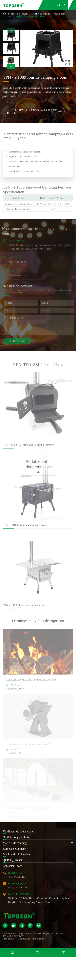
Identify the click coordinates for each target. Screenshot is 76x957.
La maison (13, 13)
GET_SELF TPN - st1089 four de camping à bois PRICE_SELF (34, 111)
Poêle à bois (59, 13)
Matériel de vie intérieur (17, 854)
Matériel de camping (41, 13)
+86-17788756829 (15, 262)
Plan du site (8, 938)
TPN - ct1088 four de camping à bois (24, 526)
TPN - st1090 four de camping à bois (24, 606)
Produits (24, 13)
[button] (10, 66)
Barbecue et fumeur (14, 848)
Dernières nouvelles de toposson (38, 621)
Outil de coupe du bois (16, 837)
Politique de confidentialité (31, 938)
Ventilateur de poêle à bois (18, 831)
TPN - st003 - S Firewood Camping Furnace (28, 446)
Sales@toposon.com (16, 275)
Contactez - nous (12, 865)
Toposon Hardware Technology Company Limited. (42, 933)
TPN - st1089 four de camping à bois (28, 16)
